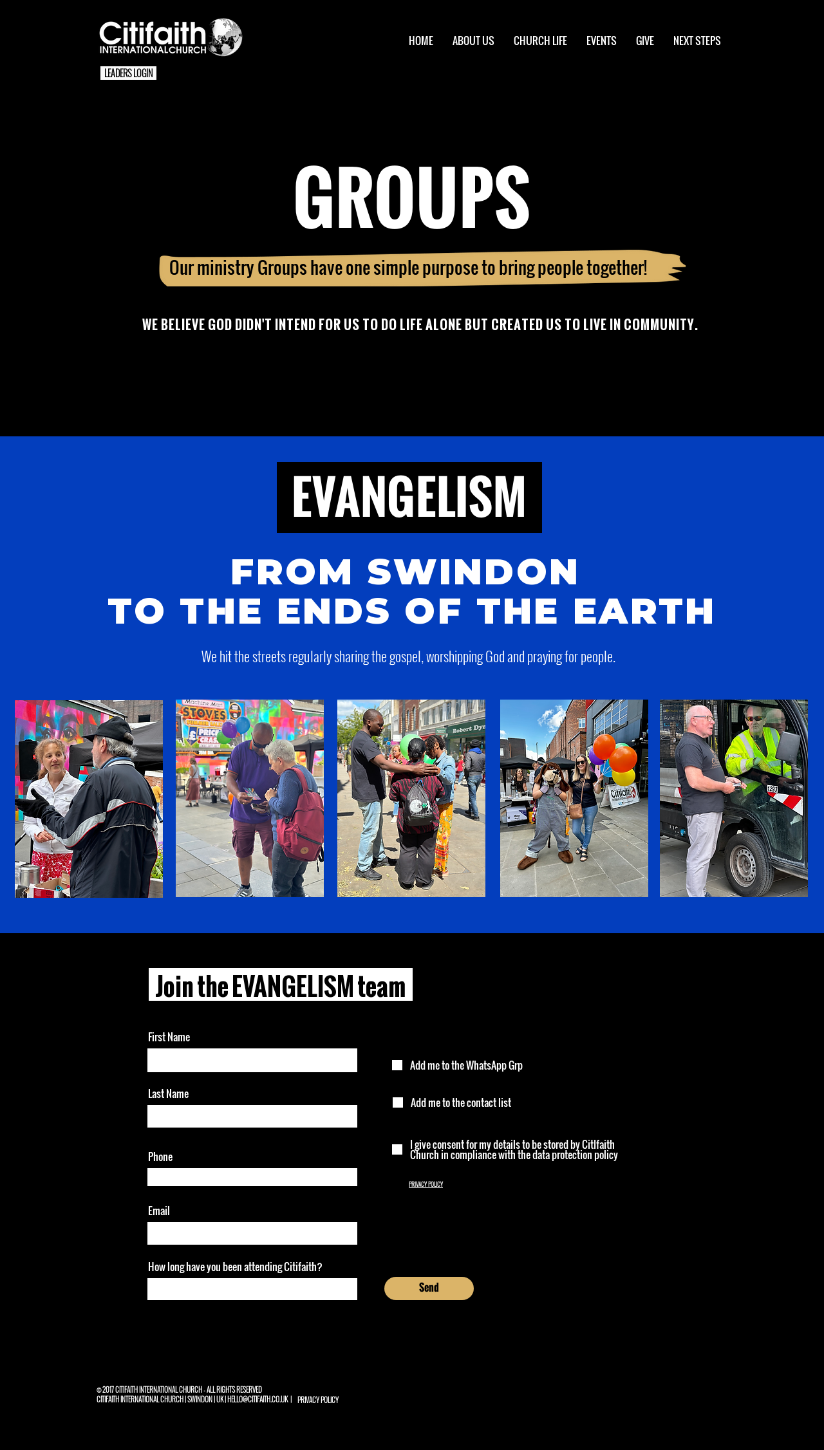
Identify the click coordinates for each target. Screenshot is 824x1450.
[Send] (429, 1288)
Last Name (168, 1093)
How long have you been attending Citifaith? (235, 1266)
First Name (169, 1037)
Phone (160, 1156)
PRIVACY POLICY (426, 1184)
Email (159, 1210)
